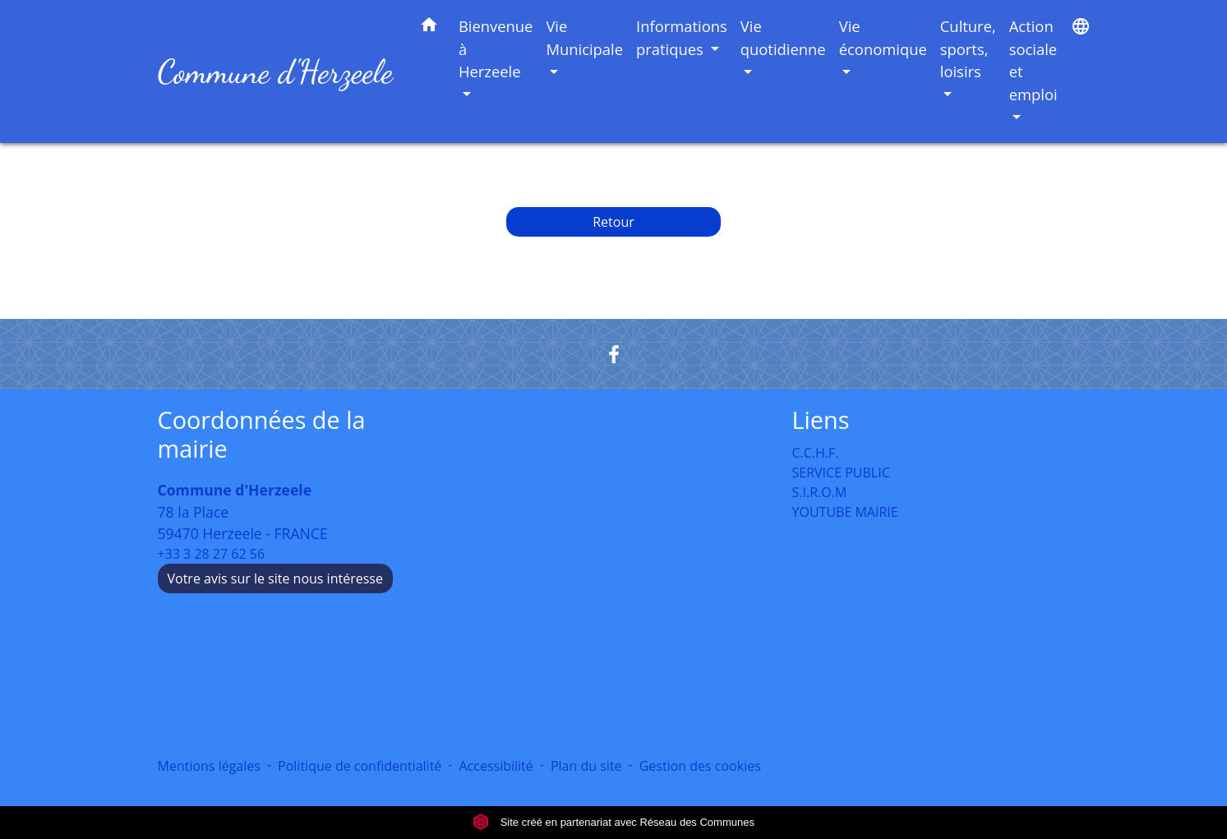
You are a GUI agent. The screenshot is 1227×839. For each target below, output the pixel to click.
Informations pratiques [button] (681, 37)
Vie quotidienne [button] (783, 37)
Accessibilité (496, 766)
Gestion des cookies (700, 766)
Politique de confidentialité (359, 766)
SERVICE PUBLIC (841, 472)
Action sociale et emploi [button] (1033, 60)
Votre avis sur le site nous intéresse (275, 578)
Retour (613, 222)
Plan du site (586, 766)
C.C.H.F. (815, 453)
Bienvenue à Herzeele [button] (496, 48)
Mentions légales (209, 766)
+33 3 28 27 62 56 (211, 554)
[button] (429, 27)
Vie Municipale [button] (584, 37)
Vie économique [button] (883, 37)
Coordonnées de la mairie (262, 434)
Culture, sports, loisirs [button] (968, 48)
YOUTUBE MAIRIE (845, 512)
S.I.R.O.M (819, 492)
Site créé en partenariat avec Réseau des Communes (613, 822)
